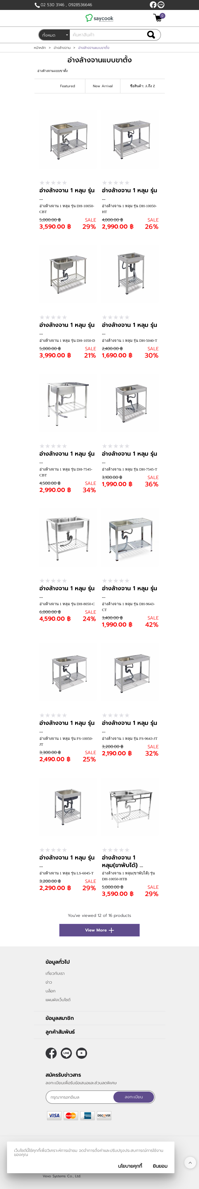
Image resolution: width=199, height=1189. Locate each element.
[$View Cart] (158, 18)
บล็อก (51, 991)
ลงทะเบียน (134, 1097)
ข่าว (49, 982)
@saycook (161, 4)
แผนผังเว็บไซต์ (58, 1000)
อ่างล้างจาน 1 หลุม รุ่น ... (67, 194)
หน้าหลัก (40, 47)
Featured (67, 86)
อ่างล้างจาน (62, 47)
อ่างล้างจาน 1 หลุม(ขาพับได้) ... (122, 861)
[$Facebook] (153, 4)
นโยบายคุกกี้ (130, 1166)
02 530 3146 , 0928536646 (66, 5)
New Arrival (103, 86)
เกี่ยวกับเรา (55, 973)
